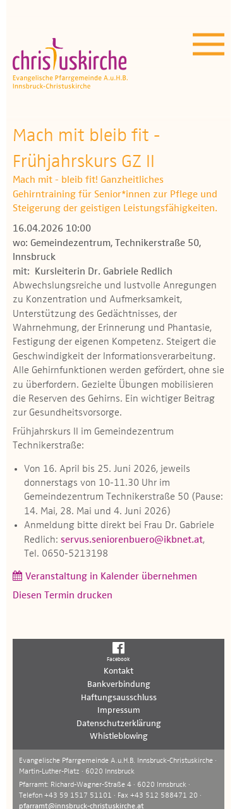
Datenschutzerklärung (118, 723)
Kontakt (118, 671)
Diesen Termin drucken (62, 596)
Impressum (118, 710)
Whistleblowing (119, 736)
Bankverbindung (118, 684)
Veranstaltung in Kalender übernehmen (111, 577)
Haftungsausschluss (119, 697)
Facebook (118, 651)
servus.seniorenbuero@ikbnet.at (132, 540)
